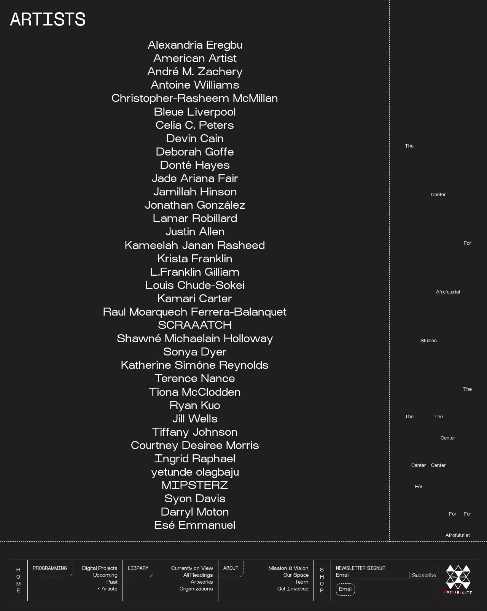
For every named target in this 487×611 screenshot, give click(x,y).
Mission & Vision (289, 568)
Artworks (202, 582)
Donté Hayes (195, 164)
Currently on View (192, 568)
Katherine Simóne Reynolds (195, 364)
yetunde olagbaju (195, 471)
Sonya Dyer (195, 351)
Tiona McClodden (195, 391)
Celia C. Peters (195, 125)
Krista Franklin (195, 258)
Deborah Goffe (195, 151)
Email (342, 575)
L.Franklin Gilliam (195, 271)
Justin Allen (195, 231)
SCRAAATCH (195, 325)
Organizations (196, 589)
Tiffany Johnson (195, 431)
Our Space (296, 575)
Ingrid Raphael (195, 458)
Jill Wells (195, 418)
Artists (110, 589)
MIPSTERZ (195, 485)
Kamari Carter (195, 298)
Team (302, 582)
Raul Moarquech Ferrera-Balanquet (194, 311)
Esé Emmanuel (195, 525)
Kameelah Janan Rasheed (195, 245)
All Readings (198, 575)
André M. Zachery (195, 71)
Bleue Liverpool (195, 111)
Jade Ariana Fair (194, 178)
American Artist (195, 58)
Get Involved (293, 589)
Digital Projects (100, 568)
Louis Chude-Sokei (195, 285)
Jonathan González (195, 204)
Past (112, 582)
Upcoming (105, 575)
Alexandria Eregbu (195, 44)
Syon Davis (195, 498)
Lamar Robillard (195, 218)
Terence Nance (194, 378)
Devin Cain (195, 138)
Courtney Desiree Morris (195, 445)
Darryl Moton (195, 511)
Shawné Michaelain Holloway (195, 338)
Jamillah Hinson (195, 191)
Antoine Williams (195, 84)
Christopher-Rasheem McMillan (194, 98)
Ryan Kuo (195, 405)
